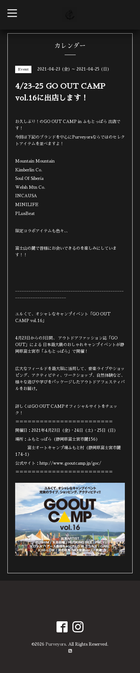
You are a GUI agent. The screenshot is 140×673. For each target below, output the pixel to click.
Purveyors (55, 644)
